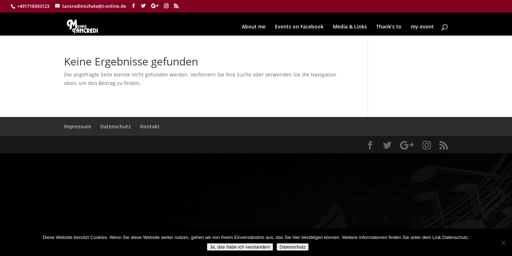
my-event (422, 27)
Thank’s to (388, 27)
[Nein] (503, 242)
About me (254, 27)
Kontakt (150, 126)
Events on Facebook (299, 27)
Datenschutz (115, 126)
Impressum (77, 126)
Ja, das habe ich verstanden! (240, 247)
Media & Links (350, 27)
